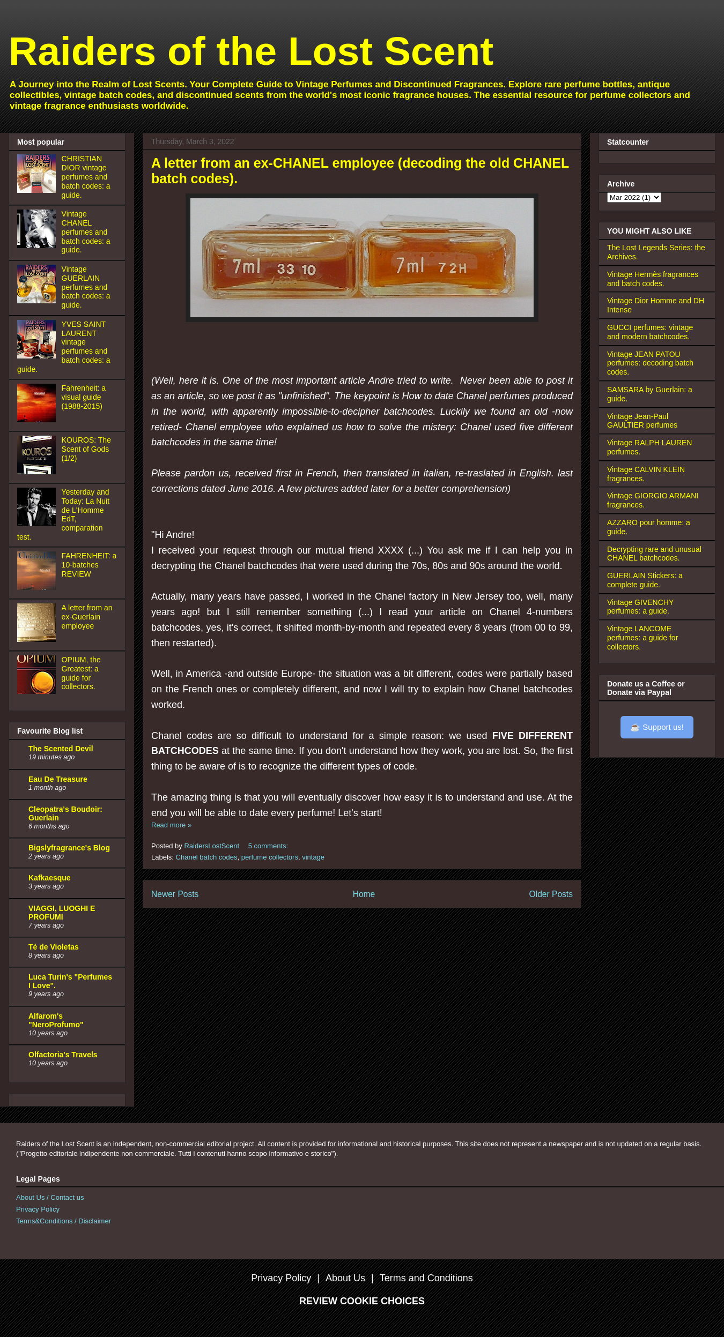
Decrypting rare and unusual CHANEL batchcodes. (654, 554)
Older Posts (551, 894)
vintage (313, 857)
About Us (345, 1278)
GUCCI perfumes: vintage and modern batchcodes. (650, 332)
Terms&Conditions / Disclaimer (63, 1221)
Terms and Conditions (426, 1278)
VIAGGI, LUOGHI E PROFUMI (61, 912)
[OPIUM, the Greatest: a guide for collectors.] (38, 691)
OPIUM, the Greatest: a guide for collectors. (81, 673)
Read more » (171, 825)
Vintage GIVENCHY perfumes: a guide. (640, 607)
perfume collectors (269, 857)
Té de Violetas (53, 947)
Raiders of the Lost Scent (251, 50)
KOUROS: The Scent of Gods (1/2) (86, 449)
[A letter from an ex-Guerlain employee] (38, 639)
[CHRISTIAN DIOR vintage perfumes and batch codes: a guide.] (38, 190)
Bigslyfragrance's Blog (69, 847)
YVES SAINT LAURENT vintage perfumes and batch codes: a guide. (63, 347)
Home (364, 894)
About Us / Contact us (50, 1197)
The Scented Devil (60, 748)
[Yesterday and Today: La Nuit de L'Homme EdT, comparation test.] (38, 523)
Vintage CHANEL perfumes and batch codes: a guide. (86, 232)
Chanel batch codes (207, 857)
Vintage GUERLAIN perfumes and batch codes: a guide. (86, 287)
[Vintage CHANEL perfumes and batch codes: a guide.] (38, 245)
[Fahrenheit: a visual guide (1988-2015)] (38, 419)
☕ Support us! (657, 726)
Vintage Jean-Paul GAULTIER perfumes (642, 421)
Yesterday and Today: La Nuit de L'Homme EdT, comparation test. (63, 514)
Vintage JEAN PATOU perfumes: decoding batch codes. (650, 363)
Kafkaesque (49, 877)
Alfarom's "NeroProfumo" (56, 1020)
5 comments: (269, 846)
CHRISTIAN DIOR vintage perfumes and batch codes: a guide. (86, 176)
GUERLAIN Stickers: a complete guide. (645, 580)
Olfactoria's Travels (63, 1054)
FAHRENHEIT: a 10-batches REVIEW (89, 564)
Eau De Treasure (57, 779)
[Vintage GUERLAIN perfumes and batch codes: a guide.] (38, 300)
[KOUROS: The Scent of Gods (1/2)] (38, 471)
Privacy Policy (38, 1209)
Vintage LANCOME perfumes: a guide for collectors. (642, 637)
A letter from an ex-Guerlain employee (87, 616)
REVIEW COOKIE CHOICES (362, 1301)
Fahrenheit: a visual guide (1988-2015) (84, 397)
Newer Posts (174, 894)
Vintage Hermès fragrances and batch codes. (652, 279)
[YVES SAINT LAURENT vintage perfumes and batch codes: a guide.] (38, 356)
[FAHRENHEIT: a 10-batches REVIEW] (38, 587)
